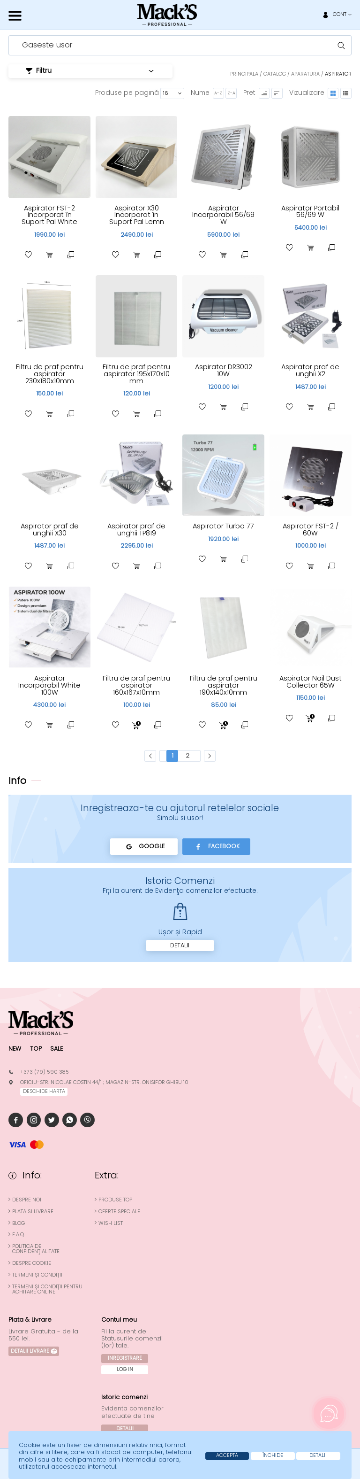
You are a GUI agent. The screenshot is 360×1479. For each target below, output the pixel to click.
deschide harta (44, 1093)
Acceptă (218, 1455)
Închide (267, 1455)
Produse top (115, 1201)
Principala (244, 74)
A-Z (217, 93)
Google (143, 847)
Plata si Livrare (32, 1213)
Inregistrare (125, 1359)
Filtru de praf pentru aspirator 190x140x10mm (223, 685)
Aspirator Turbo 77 (224, 526)
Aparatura (305, 74)
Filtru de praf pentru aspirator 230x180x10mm (49, 374)
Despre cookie (31, 1265)
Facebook (216, 847)
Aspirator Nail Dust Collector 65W (310, 682)
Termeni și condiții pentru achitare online (47, 1291)
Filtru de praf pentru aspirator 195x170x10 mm (136, 374)
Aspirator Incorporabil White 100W (49, 685)
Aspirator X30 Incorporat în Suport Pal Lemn (136, 214)
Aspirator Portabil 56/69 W (310, 211)
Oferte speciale (119, 1213)
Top (36, 1049)
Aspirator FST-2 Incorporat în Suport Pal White (50, 214)
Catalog (274, 74)
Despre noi (26, 1201)
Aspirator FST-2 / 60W (310, 530)
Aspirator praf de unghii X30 (49, 530)
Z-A (230, 93)
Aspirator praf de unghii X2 (310, 371)
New (15, 1049)
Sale (57, 1049)
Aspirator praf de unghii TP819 (136, 530)
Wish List (110, 1225)
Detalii (180, 946)
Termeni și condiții (37, 1276)
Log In (125, 1371)
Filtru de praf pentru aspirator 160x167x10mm (136, 685)
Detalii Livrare (34, 1353)
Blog (18, 1225)
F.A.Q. (18, 1236)
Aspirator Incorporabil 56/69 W (223, 214)
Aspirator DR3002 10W (223, 371)
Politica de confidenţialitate (36, 1251)
